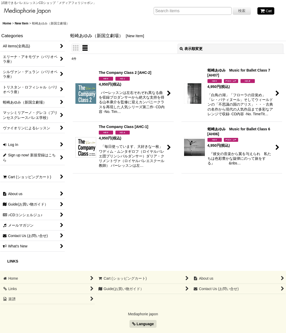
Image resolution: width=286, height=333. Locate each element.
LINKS (12, 261)
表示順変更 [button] (191, 49)
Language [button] (143, 324)
